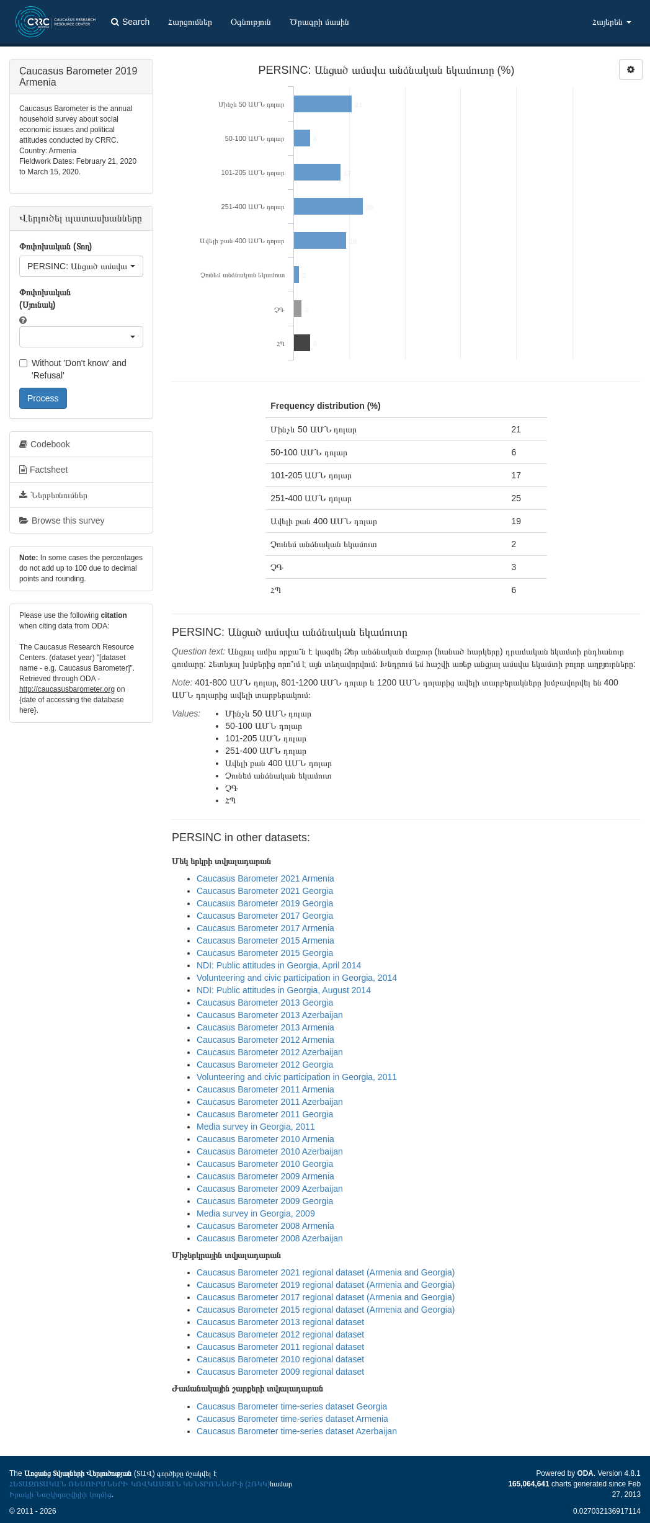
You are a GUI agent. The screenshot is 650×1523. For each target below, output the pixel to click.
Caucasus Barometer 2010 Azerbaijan (270, 1151)
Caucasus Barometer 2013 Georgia (265, 1002)
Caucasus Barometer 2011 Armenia (265, 1089)
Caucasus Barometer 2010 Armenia (265, 1139)
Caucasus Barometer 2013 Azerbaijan (270, 1015)
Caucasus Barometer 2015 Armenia (265, 940)
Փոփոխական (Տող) (55, 246)
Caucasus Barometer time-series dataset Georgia (292, 1406)
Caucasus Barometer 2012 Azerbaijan (270, 1052)
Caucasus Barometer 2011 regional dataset (280, 1347)
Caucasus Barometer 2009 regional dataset (280, 1372)
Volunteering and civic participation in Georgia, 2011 (297, 1077)
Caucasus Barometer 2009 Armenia (265, 1176)
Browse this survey (61, 520)
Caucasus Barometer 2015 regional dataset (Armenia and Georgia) (326, 1310)
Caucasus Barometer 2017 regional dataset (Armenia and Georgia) (326, 1297)
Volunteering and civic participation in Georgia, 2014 (297, 978)
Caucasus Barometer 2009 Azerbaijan (270, 1189)
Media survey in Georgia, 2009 (256, 1213)
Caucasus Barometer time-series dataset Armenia (292, 1419)
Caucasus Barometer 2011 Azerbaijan (270, 1102)
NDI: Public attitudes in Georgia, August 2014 (284, 990)
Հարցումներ (190, 22)
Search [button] (130, 22)
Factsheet (43, 470)
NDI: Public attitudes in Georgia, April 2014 (279, 965)
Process (43, 398)
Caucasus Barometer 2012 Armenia (265, 1040)
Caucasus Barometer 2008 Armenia (265, 1226)
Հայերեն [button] (611, 22)
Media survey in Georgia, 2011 (256, 1127)
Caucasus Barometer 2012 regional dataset (280, 1334)
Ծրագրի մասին (319, 22)
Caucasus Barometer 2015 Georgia (265, 953)
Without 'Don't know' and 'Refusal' (73, 369)
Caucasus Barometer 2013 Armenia (265, 1027)
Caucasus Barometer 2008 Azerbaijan (270, 1238)
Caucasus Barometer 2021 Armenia (265, 878)
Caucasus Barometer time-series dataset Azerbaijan (297, 1431)
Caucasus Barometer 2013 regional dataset (280, 1322)
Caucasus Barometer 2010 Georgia (265, 1164)
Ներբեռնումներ (53, 495)
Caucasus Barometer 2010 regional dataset (280, 1359)
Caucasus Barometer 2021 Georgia (265, 891)
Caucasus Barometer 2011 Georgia (265, 1114)
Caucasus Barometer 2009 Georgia (265, 1201)
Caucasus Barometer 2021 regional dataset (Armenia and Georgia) (326, 1272)
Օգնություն (251, 22)
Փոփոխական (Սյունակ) (45, 298)
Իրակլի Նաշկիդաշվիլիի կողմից (60, 1494)
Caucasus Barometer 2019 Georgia (265, 903)
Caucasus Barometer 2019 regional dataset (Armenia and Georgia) (326, 1285)
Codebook (44, 444)
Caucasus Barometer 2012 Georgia (265, 1065)
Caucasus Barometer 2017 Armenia (265, 928)
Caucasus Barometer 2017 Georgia (265, 916)
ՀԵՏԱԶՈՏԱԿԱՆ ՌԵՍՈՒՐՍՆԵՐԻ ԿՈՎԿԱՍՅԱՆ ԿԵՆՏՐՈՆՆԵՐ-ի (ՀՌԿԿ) (139, 1484)
